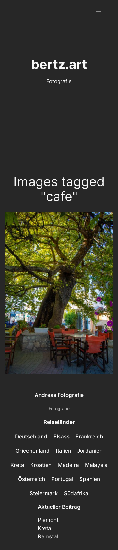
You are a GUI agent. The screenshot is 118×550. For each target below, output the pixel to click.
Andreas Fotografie (59, 395)
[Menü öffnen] (99, 10)
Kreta (44, 528)
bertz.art (59, 64)
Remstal (48, 536)
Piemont (48, 520)
